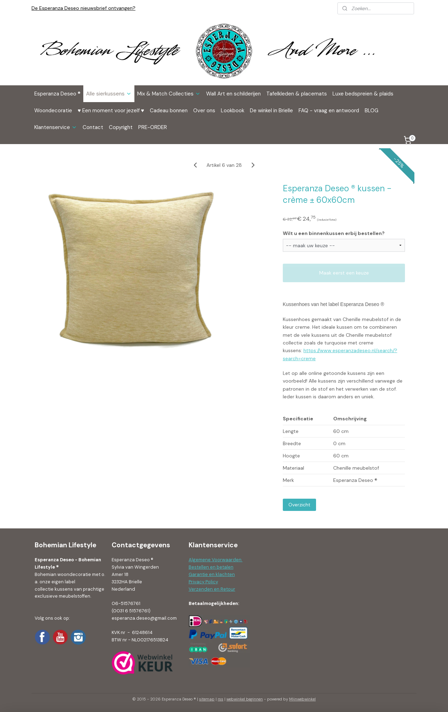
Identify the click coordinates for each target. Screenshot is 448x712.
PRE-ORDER (152, 127)
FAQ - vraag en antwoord (329, 110)
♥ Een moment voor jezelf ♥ (111, 110)
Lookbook (232, 110)
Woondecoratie (53, 110)
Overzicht (299, 504)
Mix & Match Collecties (169, 93)
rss (220, 699)
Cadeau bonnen (169, 110)
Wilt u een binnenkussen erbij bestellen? (334, 233)
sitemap (207, 699)
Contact (93, 127)
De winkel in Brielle (271, 110)
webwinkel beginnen (244, 699)
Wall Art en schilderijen (233, 93)
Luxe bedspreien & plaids (362, 93)
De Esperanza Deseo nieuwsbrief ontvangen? (83, 8)
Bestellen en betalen (211, 567)
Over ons (204, 110)
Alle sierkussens (109, 93)
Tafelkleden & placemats (296, 93)
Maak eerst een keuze (344, 273)
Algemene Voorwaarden (216, 560)
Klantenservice (55, 127)
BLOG (371, 110)
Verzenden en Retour (212, 589)
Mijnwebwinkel (302, 699)
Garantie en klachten (212, 574)
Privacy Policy (203, 582)
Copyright (121, 127)
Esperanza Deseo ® (57, 93)
